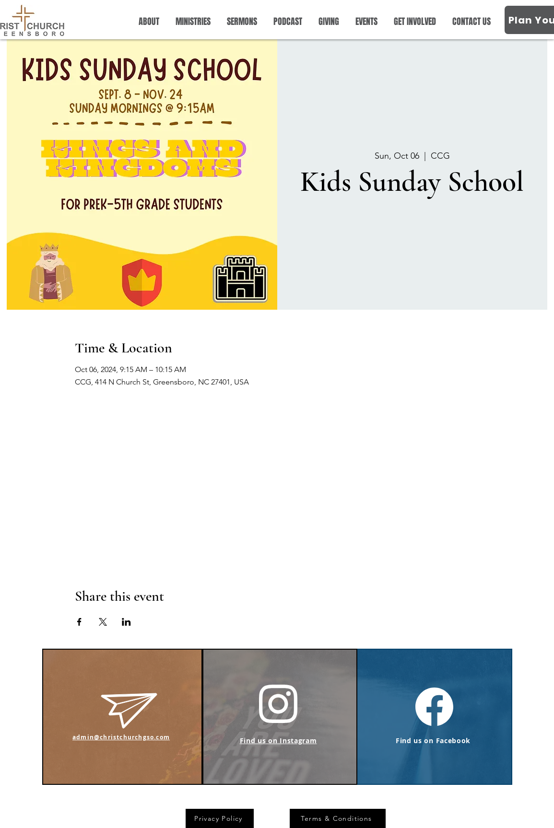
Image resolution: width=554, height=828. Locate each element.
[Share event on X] (102, 622)
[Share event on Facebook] (79, 622)
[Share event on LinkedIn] (126, 622)
